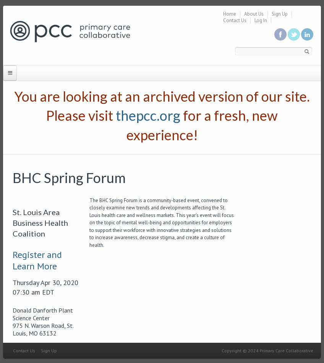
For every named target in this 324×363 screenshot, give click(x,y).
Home (229, 14)
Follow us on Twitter (294, 34)
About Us (254, 14)
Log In (260, 20)
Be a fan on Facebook (280, 34)
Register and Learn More (37, 260)
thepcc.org (148, 115)
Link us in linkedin (307, 34)
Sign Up (280, 14)
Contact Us (234, 20)
